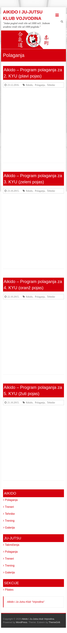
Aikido (29, 85)
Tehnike (51, 85)
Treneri (9, 506)
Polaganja (40, 85)
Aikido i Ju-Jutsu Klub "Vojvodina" (25, 601)
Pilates (9, 589)
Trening (10, 520)
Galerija (10, 527)
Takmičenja (12, 544)
